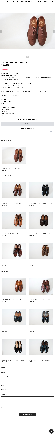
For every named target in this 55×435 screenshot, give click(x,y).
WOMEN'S (4, 407)
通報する (52, 131)
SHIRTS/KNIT (4, 381)
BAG (2, 398)
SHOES (3, 372)
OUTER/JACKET (5, 376)
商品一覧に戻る (27, 414)
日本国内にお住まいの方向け (27, 128)
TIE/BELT (3, 389)
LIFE (2, 403)
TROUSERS (4, 385)
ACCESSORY (4, 394)
